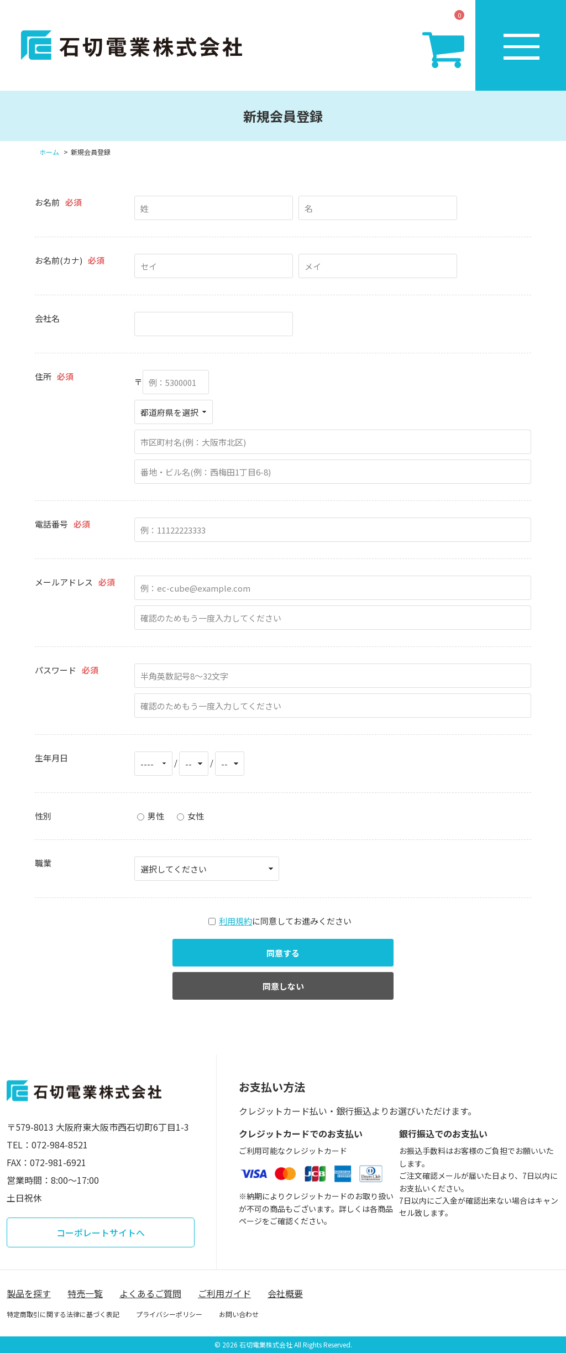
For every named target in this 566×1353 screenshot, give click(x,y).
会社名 (47, 318)
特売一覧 (85, 1293)
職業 (43, 863)
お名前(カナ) (58, 260)
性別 (43, 816)
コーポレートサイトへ (100, 1232)
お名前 (47, 202)
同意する (283, 953)
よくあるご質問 (150, 1293)
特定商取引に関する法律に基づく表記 (63, 1314)
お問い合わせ (239, 1314)
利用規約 (235, 921)
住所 (43, 376)
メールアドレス (64, 582)
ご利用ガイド (224, 1293)
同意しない (283, 986)
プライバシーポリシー (169, 1314)
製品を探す (29, 1293)
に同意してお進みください (280, 921)
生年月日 (51, 758)
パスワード (55, 670)
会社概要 (285, 1293)
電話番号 (51, 524)
